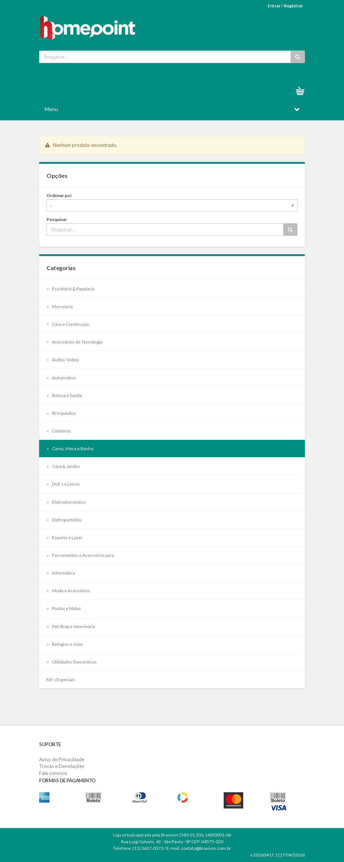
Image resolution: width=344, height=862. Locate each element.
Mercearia (60, 306)
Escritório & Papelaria (70, 289)
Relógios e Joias (65, 644)
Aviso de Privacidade (61, 759)
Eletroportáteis (64, 520)
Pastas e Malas (64, 608)
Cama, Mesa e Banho (70, 448)
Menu (51, 109)
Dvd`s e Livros (63, 484)
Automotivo (61, 377)
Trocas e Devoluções (61, 766)
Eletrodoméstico (66, 502)
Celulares (59, 431)
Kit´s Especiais (61, 679)
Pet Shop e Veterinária (71, 626)
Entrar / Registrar (285, 5)
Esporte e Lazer (65, 537)
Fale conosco (53, 773)
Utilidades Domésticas (72, 662)
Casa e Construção (68, 324)
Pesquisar (57, 219)
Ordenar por (59, 195)
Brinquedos (61, 413)
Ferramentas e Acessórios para (80, 555)
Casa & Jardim (63, 466)
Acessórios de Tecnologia (75, 342)
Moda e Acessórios (68, 590)
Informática (61, 573)
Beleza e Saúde (64, 395)
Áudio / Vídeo (63, 359)
